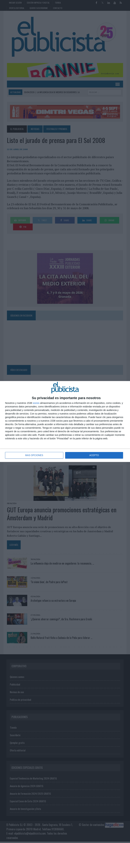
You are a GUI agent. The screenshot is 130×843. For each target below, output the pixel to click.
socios (36, 403)
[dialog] (65, 421)
